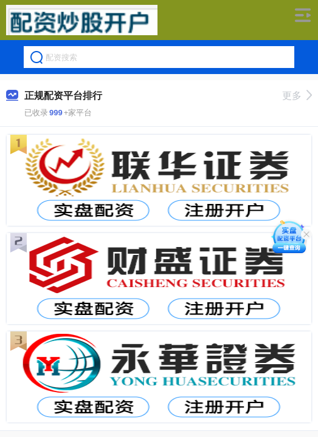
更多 (297, 95)
